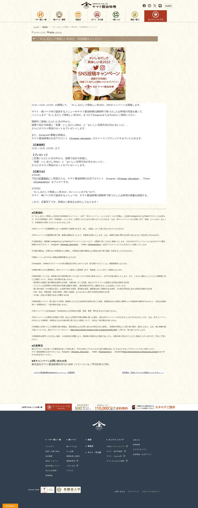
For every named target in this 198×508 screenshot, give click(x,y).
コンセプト (49, 446)
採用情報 (49, 475)
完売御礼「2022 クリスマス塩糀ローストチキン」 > (142, 373)
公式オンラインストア (116, 446)
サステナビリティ (140, 449)
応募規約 (43, 178)
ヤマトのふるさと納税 (116, 461)
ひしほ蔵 (69, 451)
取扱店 (90, 446)
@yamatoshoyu (41, 182)
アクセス (69, 470)
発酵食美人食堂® (73, 456)
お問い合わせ (120, 491)
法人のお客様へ (51, 470)
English (168, 6)
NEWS (45, 27)
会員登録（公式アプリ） (142, 454)
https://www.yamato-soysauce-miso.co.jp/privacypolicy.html (94, 330)
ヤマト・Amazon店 (114, 456)
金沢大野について (52, 466)
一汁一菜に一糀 (54, 440)
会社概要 (49, 456)
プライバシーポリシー (151, 491)
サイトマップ (133, 491)
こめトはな (70, 466)
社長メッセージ (51, 461)
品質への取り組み (52, 451)
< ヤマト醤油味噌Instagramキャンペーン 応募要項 (54, 373)
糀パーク (72, 440)
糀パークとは (71, 446)
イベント (58, 32)
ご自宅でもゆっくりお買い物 (46, 407)
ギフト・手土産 (94, 452)
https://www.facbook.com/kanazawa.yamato (140, 352)
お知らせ (136, 440)
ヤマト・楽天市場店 (115, 451)
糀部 (90, 440)
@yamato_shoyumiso (80, 138)
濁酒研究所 (70, 461)
